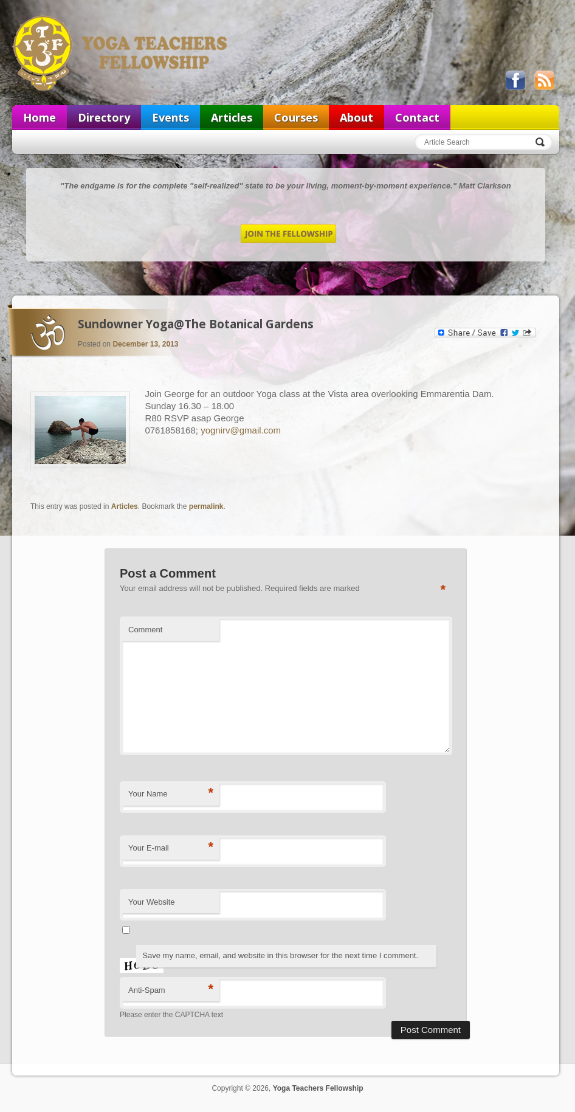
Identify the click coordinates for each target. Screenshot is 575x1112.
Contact (417, 117)
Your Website (151, 902)
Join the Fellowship (288, 233)
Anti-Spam (170, 989)
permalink (206, 506)
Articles (231, 117)
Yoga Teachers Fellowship (121, 52)
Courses (296, 117)
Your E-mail (170, 847)
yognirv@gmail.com (241, 430)
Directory (104, 117)
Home (39, 117)
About (356, 117)
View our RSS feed (544, 80)
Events (170, 117)
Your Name (170, 793)
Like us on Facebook (515, 80)
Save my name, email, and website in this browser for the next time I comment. (280, 955)
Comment (145, 629)
